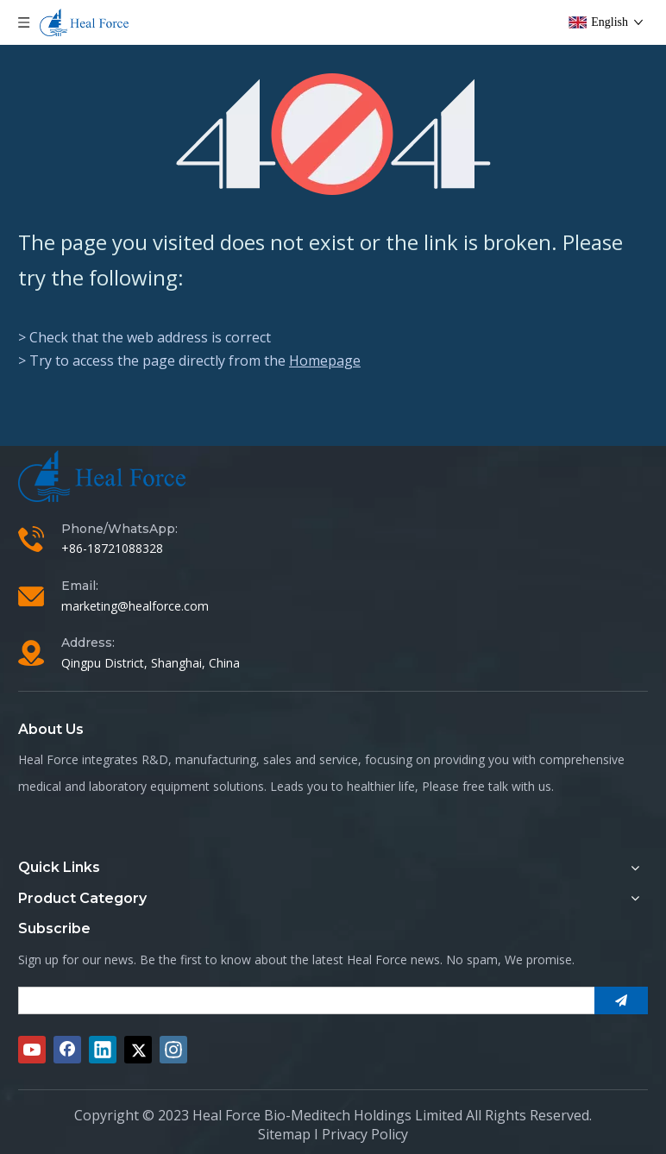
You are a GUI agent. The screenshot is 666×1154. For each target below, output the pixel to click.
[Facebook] (67, 1049)
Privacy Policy (365, 1134)
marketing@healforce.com (135, 606)
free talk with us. (508, 786)
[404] (333, 134)
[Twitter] (138, 1049)
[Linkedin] (102, 1049)
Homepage (325, 360)
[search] (301, 1000)
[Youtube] (32, 1049)
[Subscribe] (621, 1000)
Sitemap (284, 1134)
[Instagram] (173, 1049)
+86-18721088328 (112, 548)
